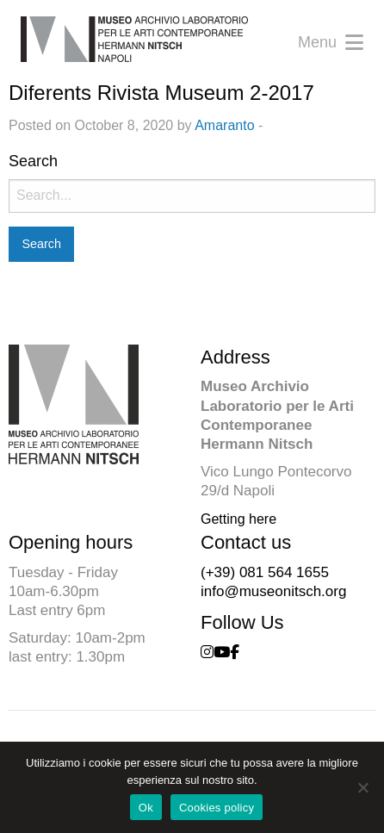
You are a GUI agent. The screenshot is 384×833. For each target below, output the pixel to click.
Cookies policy (216, 807)
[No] (362, 787)
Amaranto (224, 125)
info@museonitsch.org (273, 591)
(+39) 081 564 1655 (265, 572)
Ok (146, 807)
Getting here (238, 519)
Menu (330, 42)
